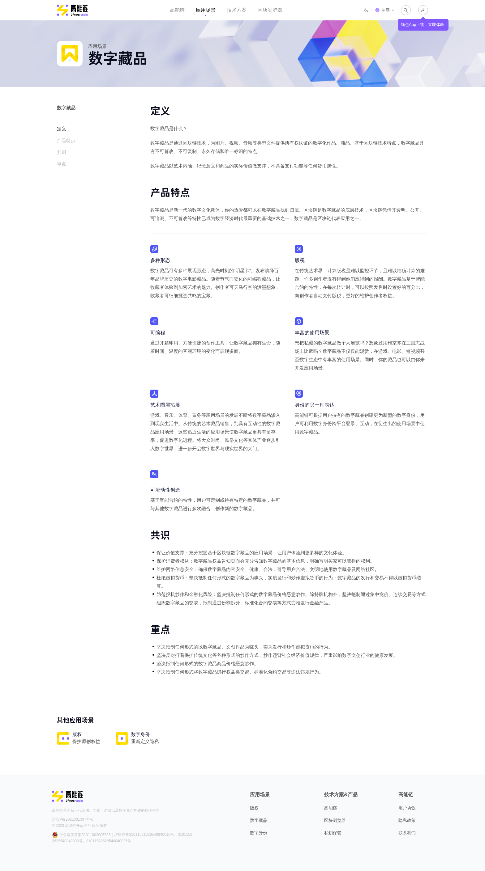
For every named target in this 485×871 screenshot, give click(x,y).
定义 (61, 128)
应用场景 (206, 10)
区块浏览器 (270, 10)
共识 (61, 152)
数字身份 (258, 832)
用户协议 (407, 807)
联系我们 (407, 832)
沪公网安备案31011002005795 (81, 835)
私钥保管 (332, 832)
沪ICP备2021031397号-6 (72, 819)
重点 (61, 164)
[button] (385, 10)
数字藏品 (258, 820)
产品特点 (66, 140)
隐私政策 (407, 820)
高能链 (177, 10)
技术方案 (237, 10)
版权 (254, 807)
